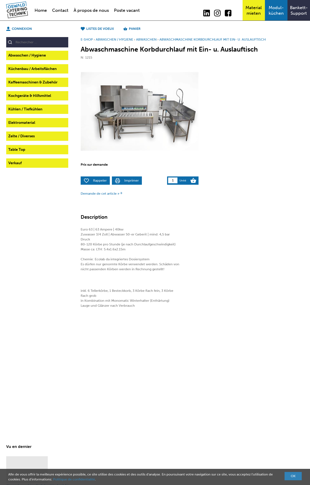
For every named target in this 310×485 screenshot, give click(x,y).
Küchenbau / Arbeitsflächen (32, 68)
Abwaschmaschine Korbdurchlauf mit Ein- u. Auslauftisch (212, 39)
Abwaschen (146, 39)
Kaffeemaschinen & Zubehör (32, 82)
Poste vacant (127, 10)
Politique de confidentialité (74, 479)
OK (293, 476)
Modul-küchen (276, 10)
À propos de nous (91, 10)
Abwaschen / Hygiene (27, 55)
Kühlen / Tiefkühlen (25, 109)
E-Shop (87, 39)
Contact (60, 10)
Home (41, 10)
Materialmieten (253, 10)
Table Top (16, 149)
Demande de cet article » (102, 193)
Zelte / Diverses (21, 136)
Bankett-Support (299, 10)
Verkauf (15, 163)
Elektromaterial (21, 122)
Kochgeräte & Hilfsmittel (29, 95)
